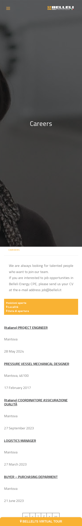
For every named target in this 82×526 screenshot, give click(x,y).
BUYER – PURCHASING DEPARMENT (31, 469)
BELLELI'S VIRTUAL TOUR (41, 521)
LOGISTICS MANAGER (20, 432)
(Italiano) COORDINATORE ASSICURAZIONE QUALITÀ (36, 394)
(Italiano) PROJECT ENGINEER (26, 319)
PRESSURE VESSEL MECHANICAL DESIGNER (36, 355)
